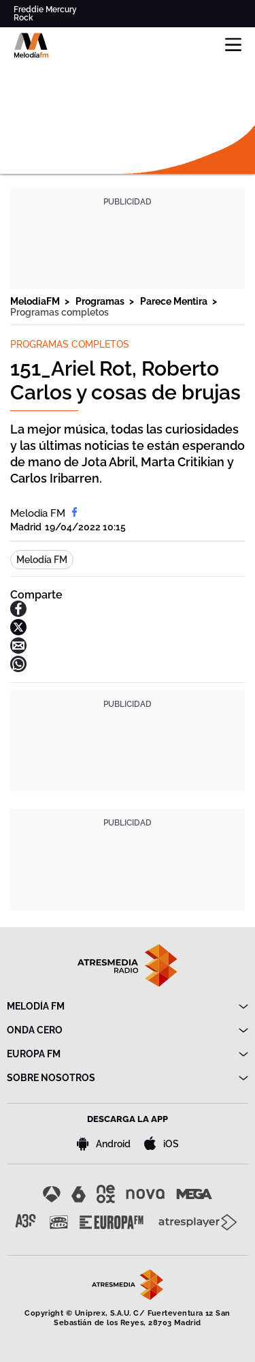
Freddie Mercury (45, 9)
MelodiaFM (36, 301)
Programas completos (59, 312)
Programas (100, 301)
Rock (23, 17)
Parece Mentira (174, 301)
